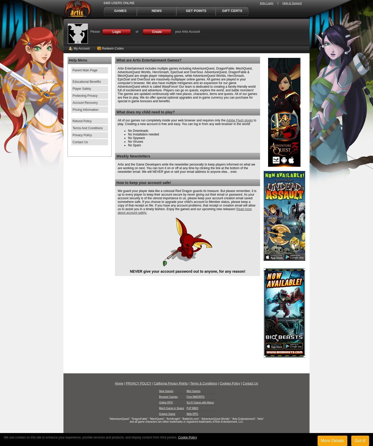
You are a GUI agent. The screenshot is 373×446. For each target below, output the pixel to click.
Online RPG (166, 402)
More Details (332, 440)
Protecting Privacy (85, 96)
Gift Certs (232, 11)
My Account (79, 48)
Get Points (196, 11)
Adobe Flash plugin (239, 120)
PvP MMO (192, 408)
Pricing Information (85, 110)
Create (157, 32)
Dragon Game (167, 414)
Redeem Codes (110, 48)
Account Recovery (85, 103)
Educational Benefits (87, 82)
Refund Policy (82, 121)
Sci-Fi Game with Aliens (200, 402)
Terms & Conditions (203, 383)
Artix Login (266, 3)
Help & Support (292, 3)
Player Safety (82, 89)
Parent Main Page (85, 70)
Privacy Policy (82, 135)
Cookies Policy (230, 383)
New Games (166, 391)
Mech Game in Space (171, 408)
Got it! (360, 440)
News (157, 11)
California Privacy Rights (171, 383)
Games (120, 11)
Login (116, 32)
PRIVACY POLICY (139, 383)
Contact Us (80, 142)
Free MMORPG (195, 396)
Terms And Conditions (88, 128)
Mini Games (193, 391)
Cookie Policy (187, 437)
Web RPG (192, 414)
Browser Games (168, 396)
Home (119, 383)
